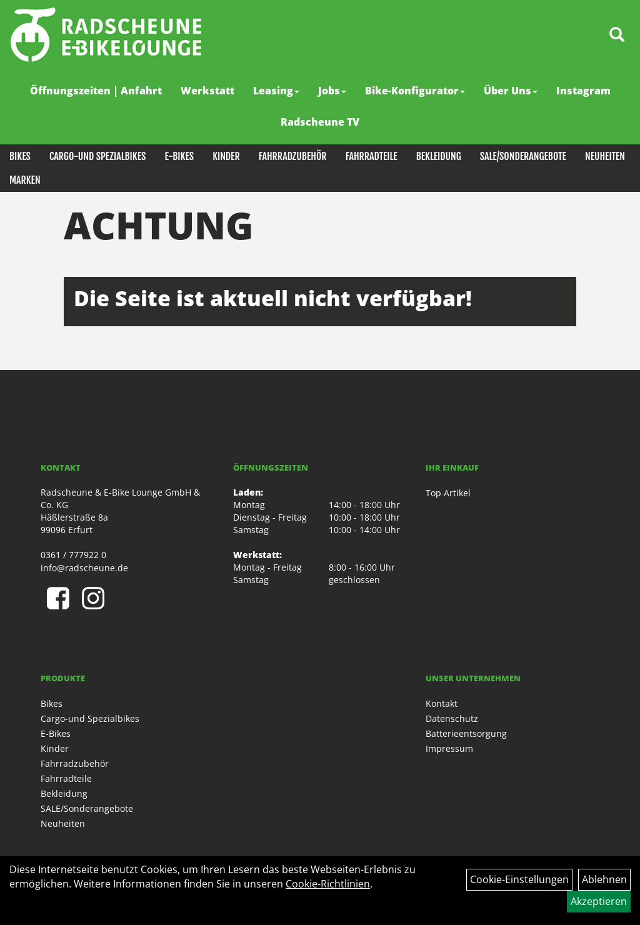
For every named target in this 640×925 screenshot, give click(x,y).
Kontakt (442, 703)
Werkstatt (207, 91)
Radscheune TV (320, 122)
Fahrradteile (372, 156)
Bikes (20, 156)
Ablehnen (604, 879)
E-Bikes (179, 156)
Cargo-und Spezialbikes (97, 156)
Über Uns (511, 91)
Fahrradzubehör (293, 156)
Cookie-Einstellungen (519, 879)
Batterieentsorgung (466, 733)
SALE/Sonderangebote (523, 156)
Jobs (332, 91)
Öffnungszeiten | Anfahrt (96, 91)
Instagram (583, 91)
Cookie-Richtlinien (328, 884)
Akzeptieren (599, 901)
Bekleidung (438, 156)
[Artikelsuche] (616, 35)
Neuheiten (605, 156)
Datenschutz (452, 718)
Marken (25, 180)
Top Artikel (448, 493)
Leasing (276, 91)
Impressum (449, 748)
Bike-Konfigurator (415, 91)
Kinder (226, 156)
